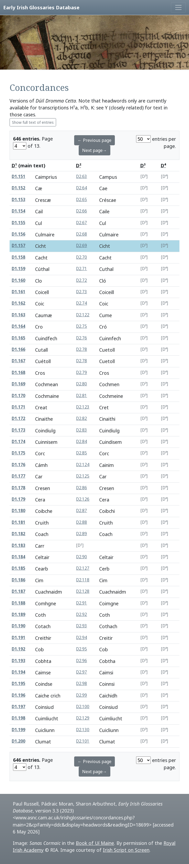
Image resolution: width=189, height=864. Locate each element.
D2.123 (82, 407)
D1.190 (18, 626)
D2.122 (82, 315)
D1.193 (18, 660)
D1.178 (18, 488)
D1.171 (18, 407)
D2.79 (81, 372)
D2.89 (81, 534)
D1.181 (18, 522)
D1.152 (18, 188)
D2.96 (81, 660)
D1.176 (18, 464)
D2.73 (81, 292)
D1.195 (18, 683)
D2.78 (81, 349)
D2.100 (82, 706)
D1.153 (18, 199)
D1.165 (18, 338)
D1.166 (18, 349)
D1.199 (18, 730)
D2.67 (81, 222)
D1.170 (18, 395)
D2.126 (82, 499)
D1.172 (18, 418)
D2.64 (81, 188)
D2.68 (81, 234)
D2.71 (81, 268)
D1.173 (18, 430)
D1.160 (18, 280)
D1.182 (18, 534)
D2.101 (82, 741)
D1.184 (18, 557)
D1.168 (18, 372)
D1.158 (18, 257)
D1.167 (18, 361)
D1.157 (18, 245)
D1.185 (18, 568)
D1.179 (18, 499)
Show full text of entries (33, 122)
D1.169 (18, 384)
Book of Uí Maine (95, 843)
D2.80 (81, 384)
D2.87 (81, 510)
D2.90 (81, 557)
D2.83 (81, 430)
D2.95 (81, 649)
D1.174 (18, 441)
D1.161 (18, 292)
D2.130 (82, 730)
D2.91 (81, 603)
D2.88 (81, 522)
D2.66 (81, 211)
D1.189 (18, 614)
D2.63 (81, 176)
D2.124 (82, 464)
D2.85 (81, 453)
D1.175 (18, 453)
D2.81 (81, 395)
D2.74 (81, 303)
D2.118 (82, 580)
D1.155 (18, 222)
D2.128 (82, 591)
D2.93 (81, 626)
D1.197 (18, 706)
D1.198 (18, 718)
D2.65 (81, 199)
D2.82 (81, 418)
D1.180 (18, 510)
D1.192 (18, 649)
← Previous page (94, 140)
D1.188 (18, 603)
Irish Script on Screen (126, 850)
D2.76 (81, 338)
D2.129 (82, 718)
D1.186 (18, 580)
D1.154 (18, 211)
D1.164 (18, 326)
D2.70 (81, 257)
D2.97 (81, 672)
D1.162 (18, 303)
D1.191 (18, 637)
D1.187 (18, 591)
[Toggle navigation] (178, 7)
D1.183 (18, 545)
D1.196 (18, 695)
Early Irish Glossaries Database (41, 7)
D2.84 (81, 441)
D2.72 (81, 280)
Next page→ (94, 150)
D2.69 (81, 245)
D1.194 (18, 672)
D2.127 (82, 568)
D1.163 (18, 315)
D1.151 (18, 176)
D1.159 (18, 268)
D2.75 (81, 326)
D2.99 (81, 695)
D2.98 (81, 683)
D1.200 (18, 741)
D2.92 (81, 614)
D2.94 (81, 637)
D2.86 (81, 488)
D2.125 (82, 476)
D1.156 (18, 234)
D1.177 (18, 476)
